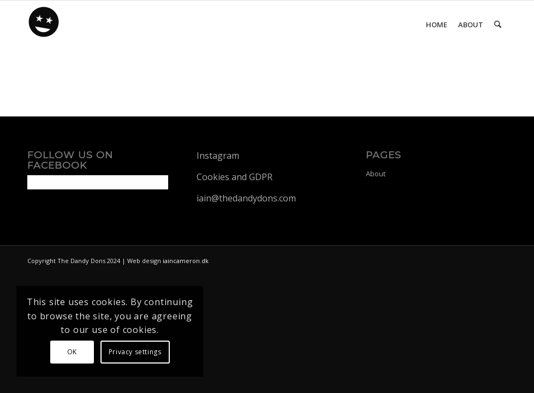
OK (72, 351)
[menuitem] (436, 25)
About (375, 173)
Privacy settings (135, 351)
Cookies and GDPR (234, 177)
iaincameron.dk (186, 261)
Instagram (218, 156)
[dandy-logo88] (44, 26)
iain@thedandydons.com (246, 198)
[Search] (498, 25)
